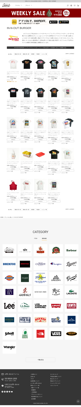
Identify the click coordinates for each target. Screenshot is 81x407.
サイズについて (54, 376)
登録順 (38, 55)
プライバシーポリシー (36, 396)
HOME (1, 218)
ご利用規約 (33, 394)
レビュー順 (44, 55)
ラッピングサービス (55, 385)
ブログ (32, 380)
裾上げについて (54, 380)
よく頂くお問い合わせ (36, 385)
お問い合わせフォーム (12, 376)
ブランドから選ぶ (8, 218)
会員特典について (35, 382)
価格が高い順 (26, 55)
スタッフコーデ (54, 387)
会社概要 (33, 400)
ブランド (27, 6)
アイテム (17, 6)
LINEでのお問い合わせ (12, 387)
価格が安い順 (18, 55)
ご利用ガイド (34, 376)
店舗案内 (33, 391)
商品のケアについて (55, 382)
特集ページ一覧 (34, 389)
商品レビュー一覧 (35, 387)
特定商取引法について (36, 398)
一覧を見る (40, 361)
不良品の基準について (55, 378)
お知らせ (33, 378)
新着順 (32, 55)
